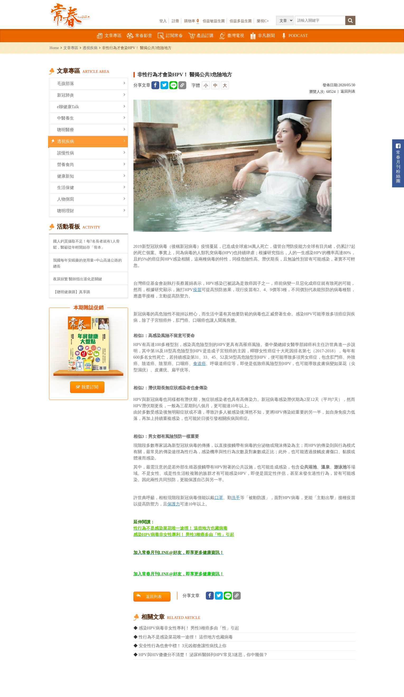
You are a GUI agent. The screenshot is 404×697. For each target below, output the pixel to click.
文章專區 (109, 36)
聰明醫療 (91, 129)
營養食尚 (91, 164)
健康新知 (91, 175)
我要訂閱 (87, 387)
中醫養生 (91, 117)
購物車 (191, 20)
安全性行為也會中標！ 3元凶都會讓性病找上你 (182, 645)
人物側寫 (91, 198)
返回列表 (348, 91)
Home (54, 48)
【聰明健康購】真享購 (71, 292)
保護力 (173, 504)
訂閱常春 (170, 36)
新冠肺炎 (91, 94)
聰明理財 (91, 210)
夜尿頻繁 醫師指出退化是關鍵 (77, 279)
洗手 (235, 497)
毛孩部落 (91, 83)
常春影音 (139, 36)
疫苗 (197, 289)
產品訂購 (200, 36)
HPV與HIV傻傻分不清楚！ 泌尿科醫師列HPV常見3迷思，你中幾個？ (203, 654)
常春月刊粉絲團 (398, 163)
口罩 (219, 497)
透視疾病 (90, 48)
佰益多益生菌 (241, 21)
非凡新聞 (262, 36)
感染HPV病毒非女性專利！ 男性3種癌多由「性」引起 (189, 628)
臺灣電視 (231, 36)
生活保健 (91, 187)
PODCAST (294, 36)
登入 (163, 21)
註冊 (175, 21)
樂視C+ (263, 21)
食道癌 (199, 363)
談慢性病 (91, 152)
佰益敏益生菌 (214, 21)
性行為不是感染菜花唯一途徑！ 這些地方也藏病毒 (186, 637)
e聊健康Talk (91, 106)
